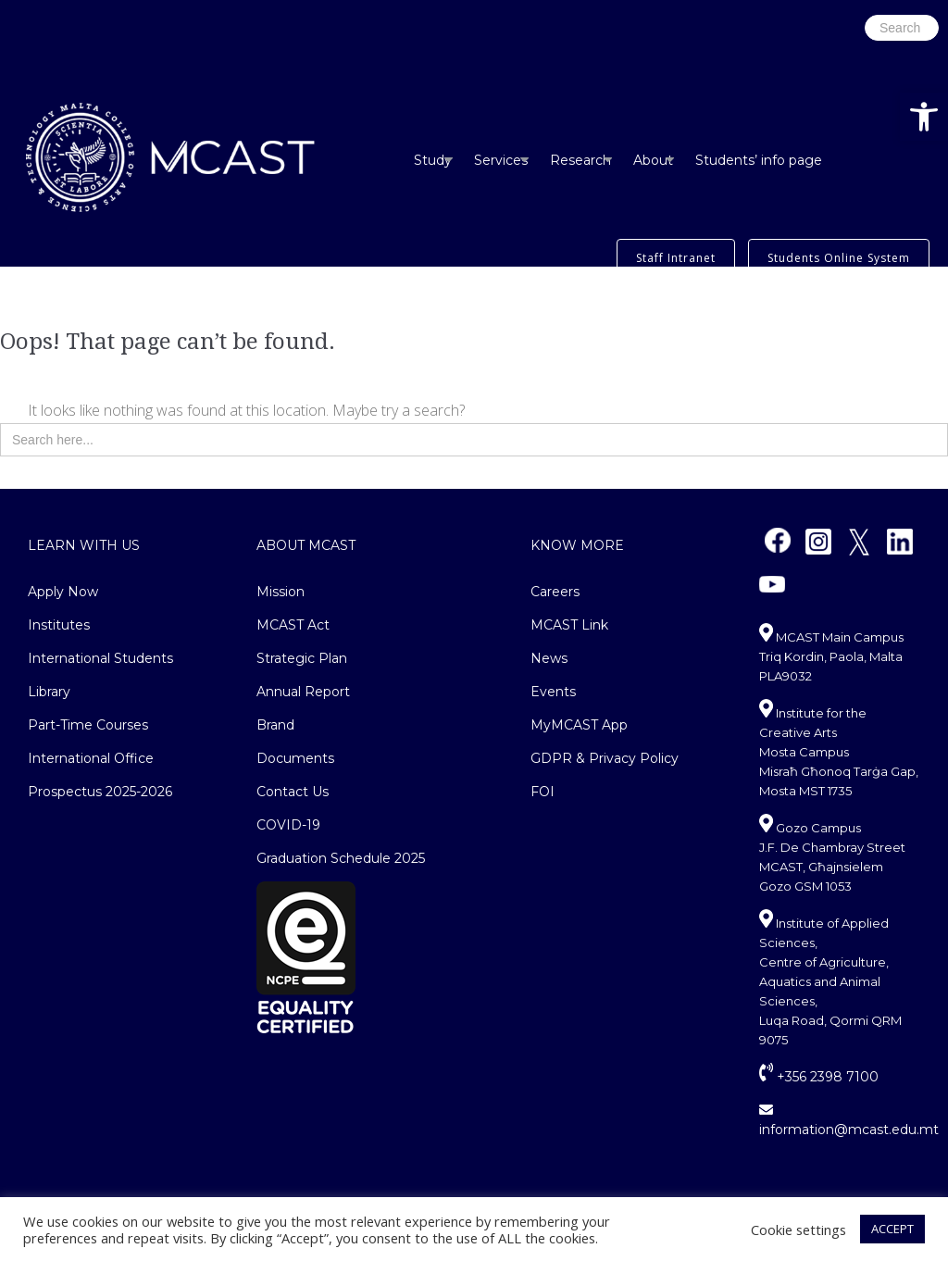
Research (580, 160)
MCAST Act (293, 625)
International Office (91, 758)
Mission (280, 591)
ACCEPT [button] (892, 1228)
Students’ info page (758, 160)
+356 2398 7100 (819, 1076)
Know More (577, 545)
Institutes (59, 625)
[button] (924, 117)
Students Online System (838, 258)
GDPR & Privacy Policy (604, 758)
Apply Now (63, 591)
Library (49, 691)
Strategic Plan (301, 658)
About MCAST (306, 545)
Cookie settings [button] (798, 1229)
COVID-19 (288, 825)
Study (433, 160)
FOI (542, 791)
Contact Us (292, 791)
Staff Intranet (676, 258)
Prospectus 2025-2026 (100, 791)
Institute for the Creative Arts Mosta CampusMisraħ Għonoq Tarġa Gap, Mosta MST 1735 (838, 751)
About (653, 160)
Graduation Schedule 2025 (340, 858)
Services (501, 160)
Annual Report (303, 691)
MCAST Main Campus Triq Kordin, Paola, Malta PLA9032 (831, 656)
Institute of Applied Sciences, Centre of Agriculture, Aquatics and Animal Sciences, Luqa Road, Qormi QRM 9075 (830, 981)
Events (553, 691)
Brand (275, 725)
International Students (100, 658)
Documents (295, 758)
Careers (555, 591)
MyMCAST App (579, 725)
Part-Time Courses (88, 725)
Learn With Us (84, 545)
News (549, 658)
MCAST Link (569, 625)
